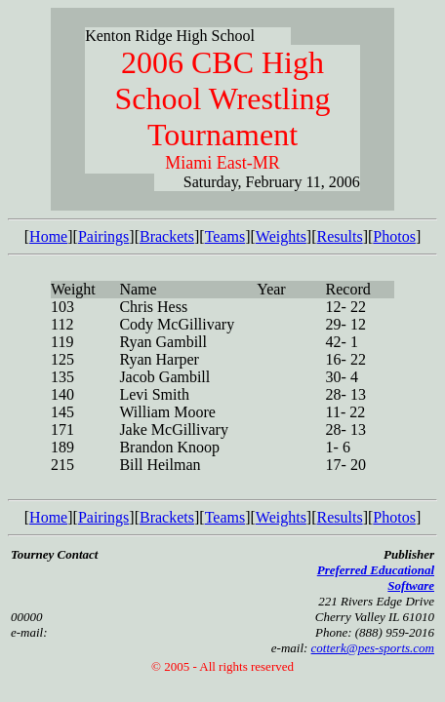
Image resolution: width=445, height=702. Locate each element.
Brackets (167, 236)
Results (340, 236)
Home (48, 236)
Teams (225, 236)
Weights (281, 236)
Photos (394, 236)
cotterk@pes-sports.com (372, 648)
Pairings (103, 236)
